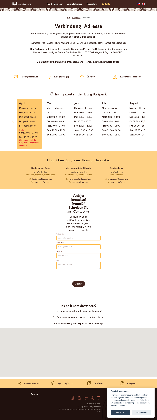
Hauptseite (76, 18)
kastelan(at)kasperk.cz (40, 179)
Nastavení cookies (118, 406)
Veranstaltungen (74, 4)
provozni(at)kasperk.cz (116, 179)
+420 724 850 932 (40, 182)
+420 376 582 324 (116, 182)
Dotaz (58, 260)
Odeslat (78, 283)
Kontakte (105, 4)
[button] (14, 121)
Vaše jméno (60, 234)
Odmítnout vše (141, 412)
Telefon (59, 251)
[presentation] (75, 275)
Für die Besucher (55, 4)
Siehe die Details (94, 404)
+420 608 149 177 (78, 182)
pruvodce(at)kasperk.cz (78, 179)
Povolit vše (120, 412)
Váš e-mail (60, 243)
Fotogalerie (91, 4)
